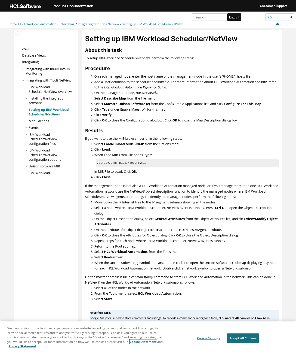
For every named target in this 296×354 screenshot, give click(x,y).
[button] (20, 55)
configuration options (45, 154)
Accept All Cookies (242, 340)
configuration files (43, 139)
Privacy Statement (22, 348)
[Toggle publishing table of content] (17, 32)
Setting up (152, 24)
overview (50, 89)
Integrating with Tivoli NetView (98, 24)
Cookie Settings (208, 340)
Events (34, 127)
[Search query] (216, 17)
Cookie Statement (143, 344)
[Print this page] (278, 24)
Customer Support (273, 6)
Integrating (67, 24)
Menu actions (39, 121)
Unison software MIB (44, 166)
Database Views (34, 55)
